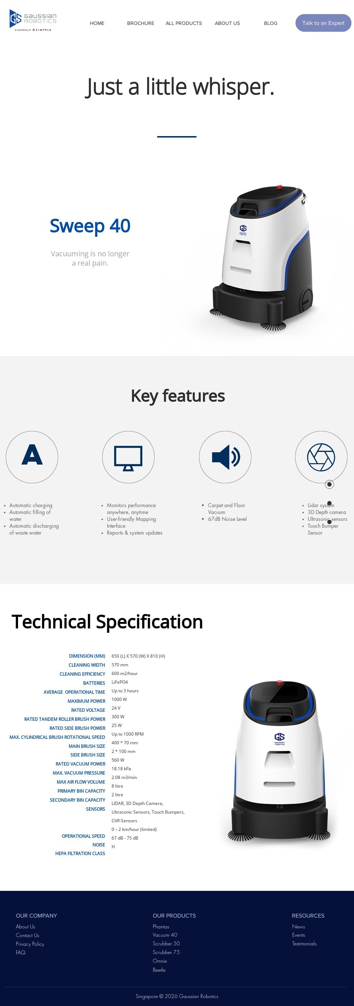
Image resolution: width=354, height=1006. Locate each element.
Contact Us (27, 935)
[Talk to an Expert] (323, 23)
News (298, 926)
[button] (140, 23)
